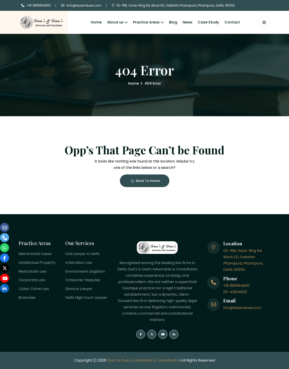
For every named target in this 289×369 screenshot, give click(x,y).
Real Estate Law (32, 271)
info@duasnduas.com (84, 5)
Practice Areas (146, 22)
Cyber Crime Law (34, 289)
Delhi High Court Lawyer (86, 297)
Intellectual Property (37, 262)
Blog (173, 22)
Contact (232, 22)
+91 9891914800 (39, 5)
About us (115, 22)
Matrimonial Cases (35, 253)
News (187, 22)
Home (96, 22)
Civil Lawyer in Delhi (82, 253)
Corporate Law (32, 280)
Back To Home (145, 181)
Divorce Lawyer (79, 289)
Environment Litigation (85, 271)
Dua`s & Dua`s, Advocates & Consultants (143, 360)
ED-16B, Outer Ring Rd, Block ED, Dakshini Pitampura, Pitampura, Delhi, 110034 (176, 5)
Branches (27, 297)
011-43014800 (235, 292)
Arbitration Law (78, 262)
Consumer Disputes (82, 280)
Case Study (208, 22)
